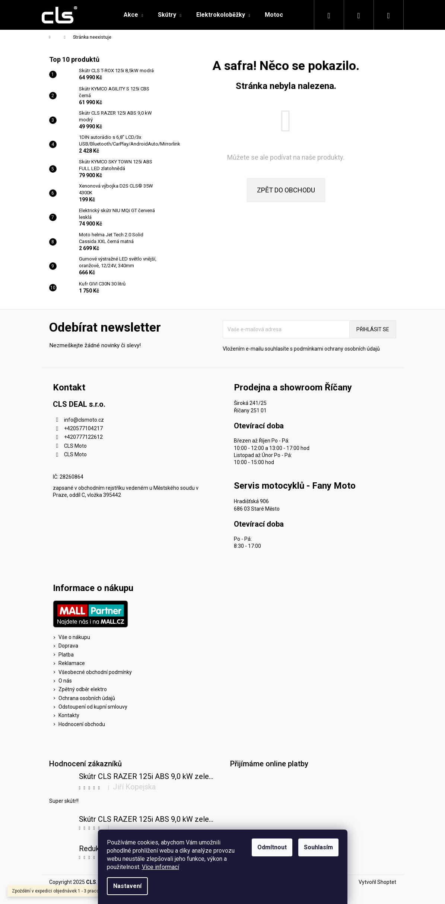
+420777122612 (83, 437)
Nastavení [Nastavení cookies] (127, 885)
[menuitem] (133, 15)
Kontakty (68, 715)
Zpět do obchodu (286, 190)
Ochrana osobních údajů (86, 698)
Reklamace (71, 663)
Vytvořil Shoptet (377, 882)
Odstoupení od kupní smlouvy (92, 707)
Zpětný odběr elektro (82, 689)
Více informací (160, 867)
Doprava (68, 646)
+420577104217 (83, 428)
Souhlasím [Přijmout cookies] (318, 847)
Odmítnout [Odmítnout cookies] (272, 847)
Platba (66, 655)
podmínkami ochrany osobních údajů (337, 349)
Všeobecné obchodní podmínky (95, 672)
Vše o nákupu (74, 637)
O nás (65, 681)
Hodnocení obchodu (81, 724)
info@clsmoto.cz (84, 420)
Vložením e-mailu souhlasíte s (301, 349)
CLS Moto (75, 446)
